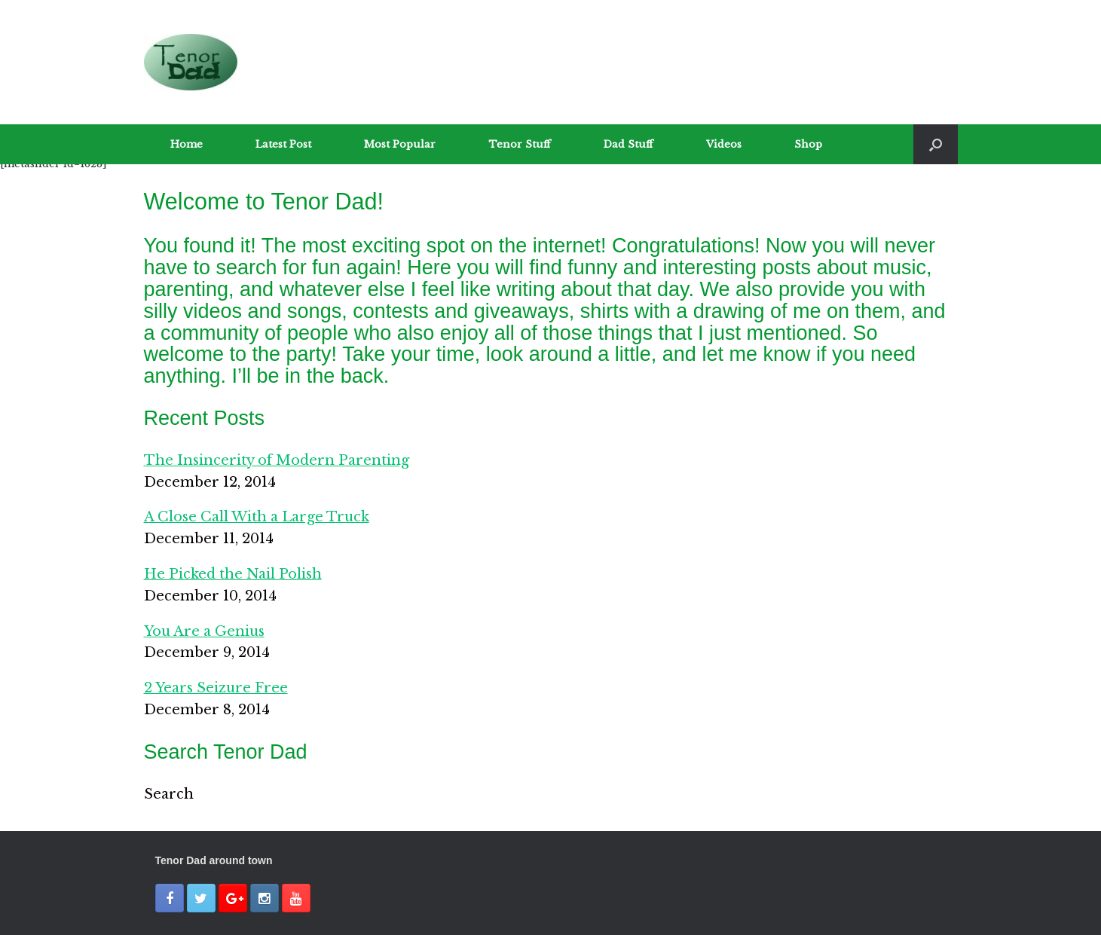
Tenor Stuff (519, 144)
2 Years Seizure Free (216, 688)
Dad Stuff (628, 144)
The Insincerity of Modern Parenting (276, 460)
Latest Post (283, 144)
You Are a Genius (204, 631)
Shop (808, 144)
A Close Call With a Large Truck (256, 517)
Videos (724, 144)
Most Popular (400, 144)
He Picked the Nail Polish (233, 574)
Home (186, 144)
